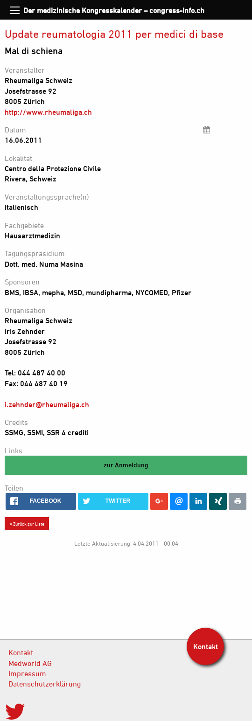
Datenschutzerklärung (44, 683)
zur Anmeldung (126, 465)
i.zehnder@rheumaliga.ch (47, 404)
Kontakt (20, 652)
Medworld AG (30, 663)
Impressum (27, 673)
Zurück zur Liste (27, 524)
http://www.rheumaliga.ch (48, 112)
